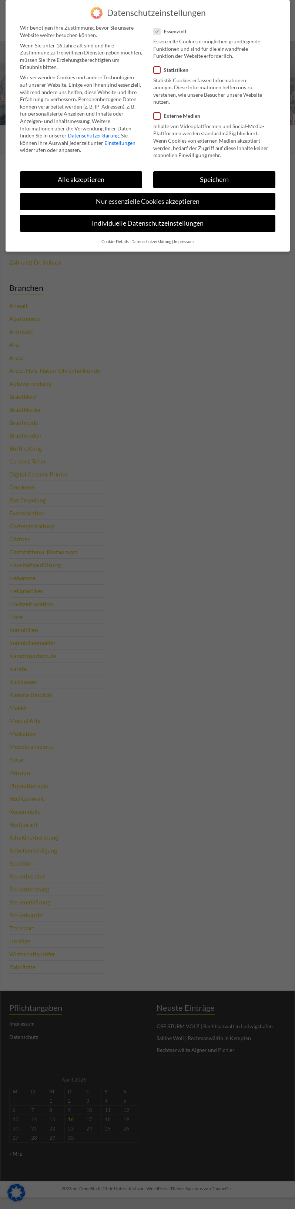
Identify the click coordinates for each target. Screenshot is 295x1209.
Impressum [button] (184, 237)
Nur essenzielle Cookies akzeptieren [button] (148, 196)
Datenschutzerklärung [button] (151, 237)
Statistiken (173, 65)
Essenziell (172, 26)
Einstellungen (119, 137)
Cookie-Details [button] (115, 237)
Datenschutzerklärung (93, 130)
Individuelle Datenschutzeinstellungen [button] (148, 218)
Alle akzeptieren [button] (81, 174)
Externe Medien (179, 110)
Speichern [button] (214, 174)
